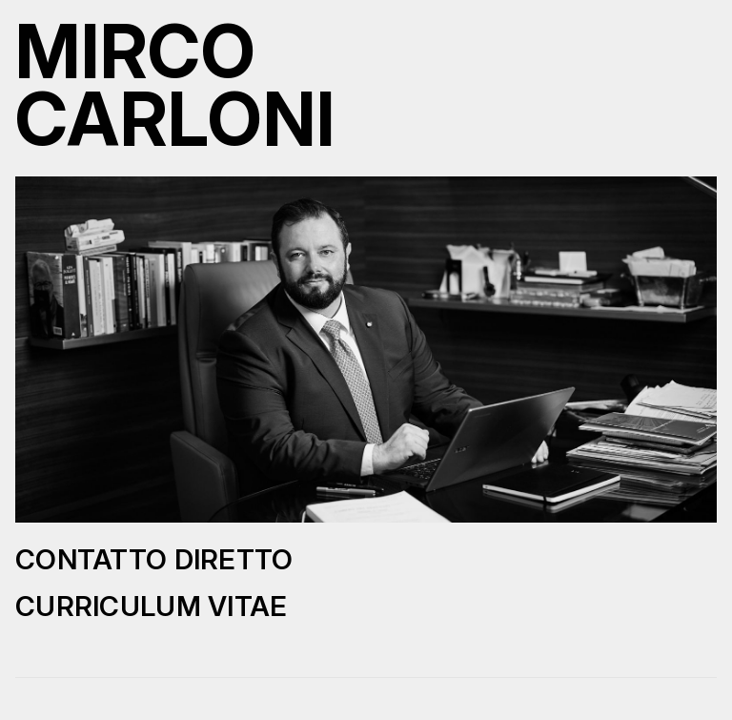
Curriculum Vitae (151, 606)
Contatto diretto (154, 559)
